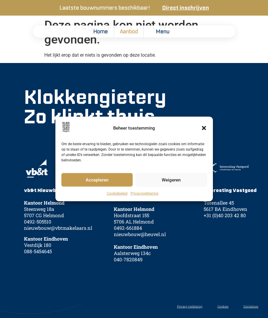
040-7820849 (128, 265)
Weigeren (171, 180)
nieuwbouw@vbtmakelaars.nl (58, 234)
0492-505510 (37, 227)
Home (100, 31)
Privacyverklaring (144, 193)
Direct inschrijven (185, 7)
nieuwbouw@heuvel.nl (140, 240)
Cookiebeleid (117, 193)
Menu (162, 31)
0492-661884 (128, 234)
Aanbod (129, 31)
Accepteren (97, 180)
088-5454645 (38, 257)
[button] (204, 128)
